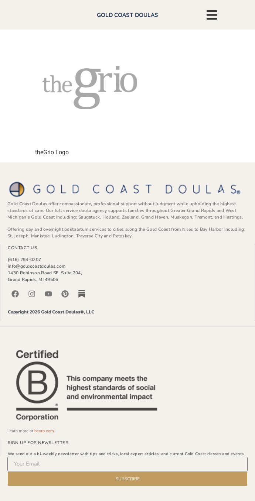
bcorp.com (44, 431)
